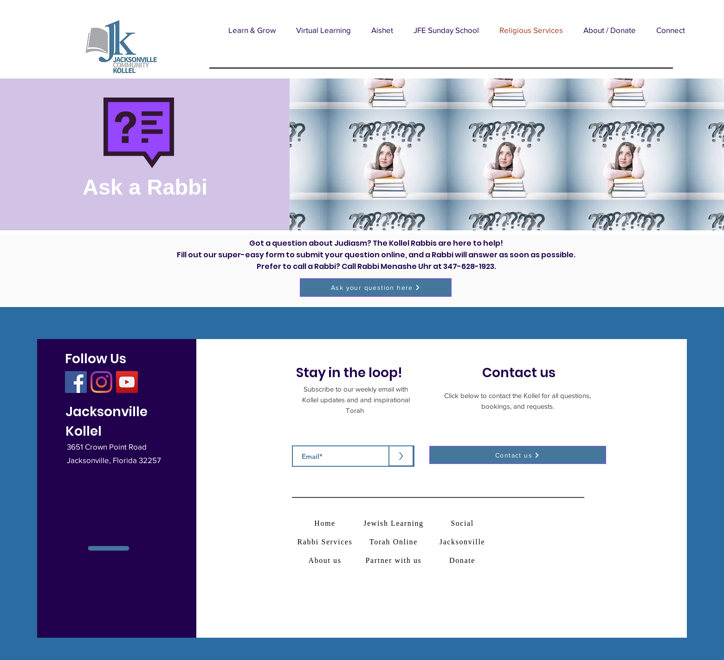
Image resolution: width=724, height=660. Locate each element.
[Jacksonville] (463, 542)
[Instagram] (101, 382)
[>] (401, 455)
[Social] (463, 523)
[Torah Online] (395, 542)
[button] (252, 30)
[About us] (326, 560)
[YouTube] (127, 382)
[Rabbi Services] (326, 542)
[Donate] (463, 560)
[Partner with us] (395, 560)
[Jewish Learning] (395, 523)
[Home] (326, 523)
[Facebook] (76, 382)
